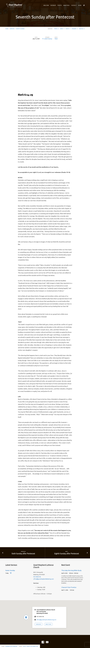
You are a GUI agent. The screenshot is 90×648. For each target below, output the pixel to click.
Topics (56, 28)
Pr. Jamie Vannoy (47, 38)
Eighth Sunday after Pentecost (66, 553)
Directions (48, 624)
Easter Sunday (10, 570)
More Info (38, 624)
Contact (74, 5)
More (79, 5)
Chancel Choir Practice (68, 587)
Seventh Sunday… (20, 28)
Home (6, 28)
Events (59, 5)
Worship (53, 5)
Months (82, 28)
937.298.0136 (37, 577)
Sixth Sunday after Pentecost (23, 553)
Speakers (75, 28)
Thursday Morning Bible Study (71, 570)
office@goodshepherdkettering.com (43, 579)
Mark (56, 38)
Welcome (46, 5)
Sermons (12, 28)
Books (68, 28)
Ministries (66, 5)
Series (62, 28)
